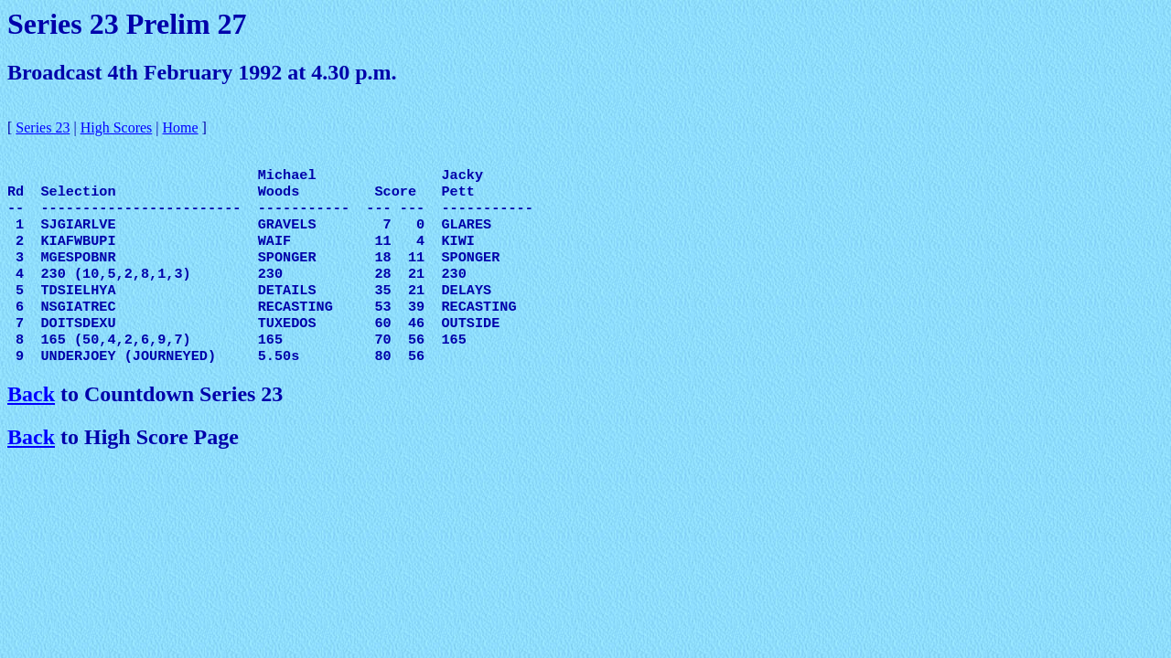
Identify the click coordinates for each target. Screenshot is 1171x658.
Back (31, 418)
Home (181, 127)
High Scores (117, 127)
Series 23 (43, 127)
